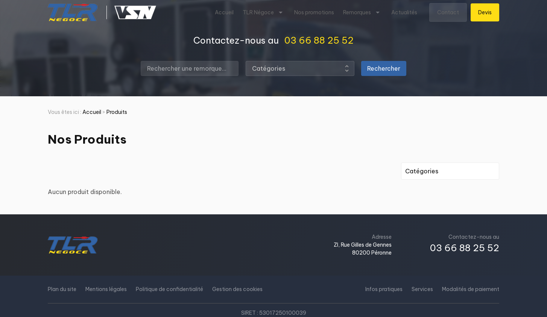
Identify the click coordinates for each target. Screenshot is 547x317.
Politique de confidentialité (169, 289)
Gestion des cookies (237, 289)
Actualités (404, 12)
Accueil (224, 12)
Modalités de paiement (470, 289)
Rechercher (383, 68)
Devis (485, 12)
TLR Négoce (258, 12)
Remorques (357, 12)
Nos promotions (314, 12)
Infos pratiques (384, 289)
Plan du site (62, 289)
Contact (448, 12)
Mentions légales (106, 289)
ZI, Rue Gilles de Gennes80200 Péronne (363, 248)
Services (422, 289)
